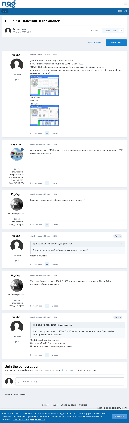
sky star (16, 144)
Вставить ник (36, 133)
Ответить (116, 42)
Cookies (83, 405)
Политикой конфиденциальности (29, 419)
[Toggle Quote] (34, 244)
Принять (119, 416)
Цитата (55, 133)
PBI (29, 32)
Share (95, 31)
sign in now (66, 370)
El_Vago (16, 194)
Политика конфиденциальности (111, 408)
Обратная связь (68, 405)
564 (17, 219)
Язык (45, 405)
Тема (54, 405)
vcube (23, 29)
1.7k (17, 169)
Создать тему (94, 42)
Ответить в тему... (28, 381)
